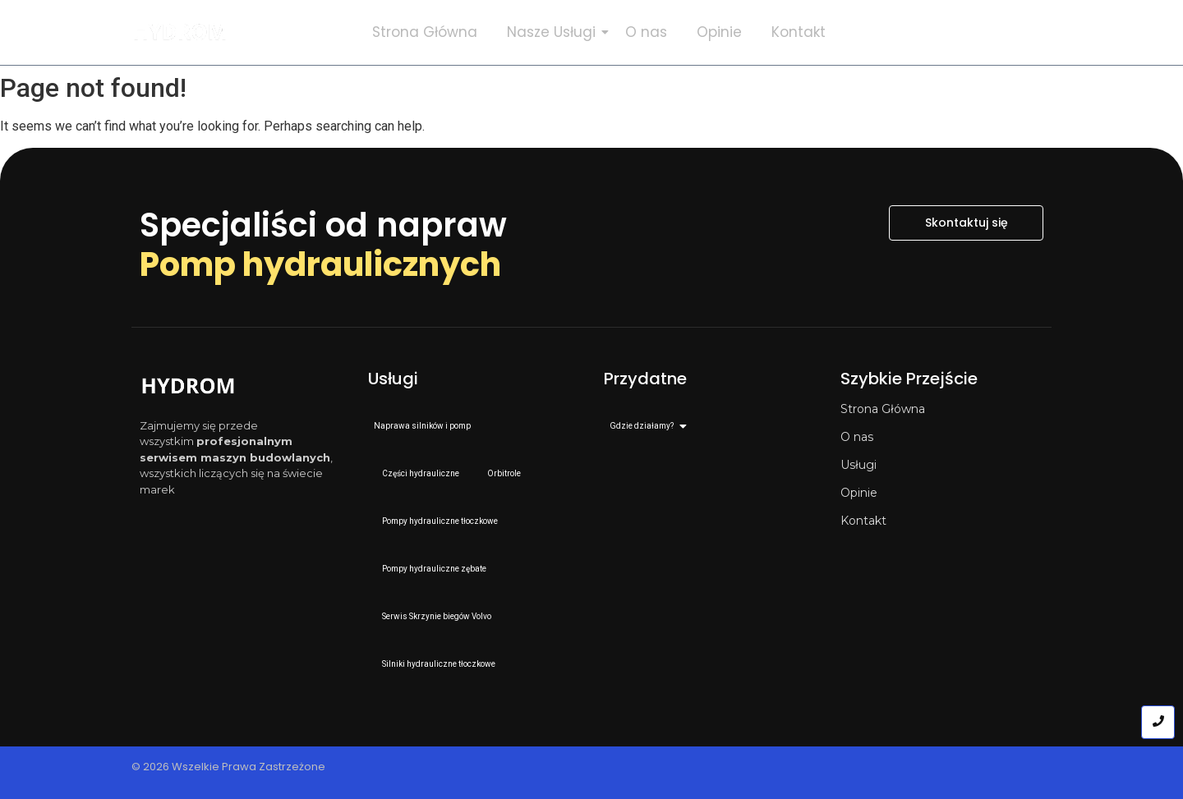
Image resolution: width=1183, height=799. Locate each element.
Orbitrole (504, 473)
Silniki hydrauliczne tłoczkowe (438, 663)
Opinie (719, 32)
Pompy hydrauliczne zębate (434, 568)
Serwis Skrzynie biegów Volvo (436, 616)
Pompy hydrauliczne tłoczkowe (440, 521)
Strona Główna (424, 32)
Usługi (858, 464)
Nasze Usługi (554, 32)
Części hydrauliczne (420, 473)
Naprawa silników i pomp (422, 425)
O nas (646, 32)
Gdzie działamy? (644, 426)
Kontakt (798, 32)
